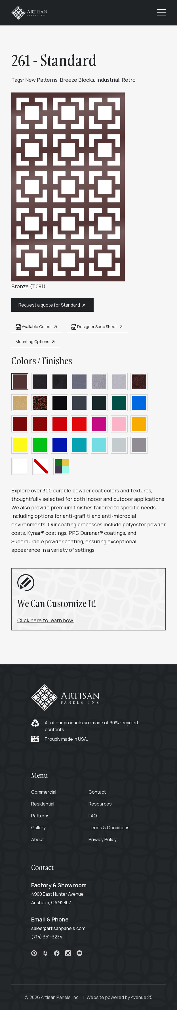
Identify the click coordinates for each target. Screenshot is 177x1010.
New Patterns (41, 79)
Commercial (43, 792)
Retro (129, 79)
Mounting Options (36, 342)
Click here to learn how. (45, 620)
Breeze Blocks (77, 79)
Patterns (40, 816)
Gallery (38, 827)
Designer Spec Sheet (97, 327)
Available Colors (37, 327)
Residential (42, 804)
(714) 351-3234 (46, 937)
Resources (100, 804)
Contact (97, 792)
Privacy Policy (102, 839)
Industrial (107, 79)
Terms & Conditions (109, 827)
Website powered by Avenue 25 (120, 997)
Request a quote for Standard (52, 305)
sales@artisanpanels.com (58, 928)
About (37, 839)
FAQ (92, 816)
